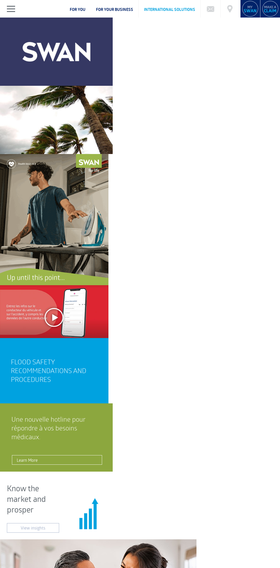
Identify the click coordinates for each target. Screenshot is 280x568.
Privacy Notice (26, 564)
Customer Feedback (104, 503)
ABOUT (21, 550)
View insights (29, 233)
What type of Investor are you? (87, 528)
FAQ (18, 528)
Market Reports (209, 528)
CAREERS (87, 550)
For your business (114, 9)
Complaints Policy (28, 555)
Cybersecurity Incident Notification (43, 533)
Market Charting (239, 528)
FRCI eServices (255, 562)
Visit (114, 459)
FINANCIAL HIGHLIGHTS (131, 550)
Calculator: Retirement (173, 528)
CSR (104, 550)
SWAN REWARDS (184, 550)
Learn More (24, 177)
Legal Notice (51, 564)
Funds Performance (42, 528)
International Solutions (169, 9)
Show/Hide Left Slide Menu (11, 9)
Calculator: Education (133, 528)
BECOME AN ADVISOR (220, 550)
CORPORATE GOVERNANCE (52, 550)
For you (77, 9)
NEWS (159, 550)
